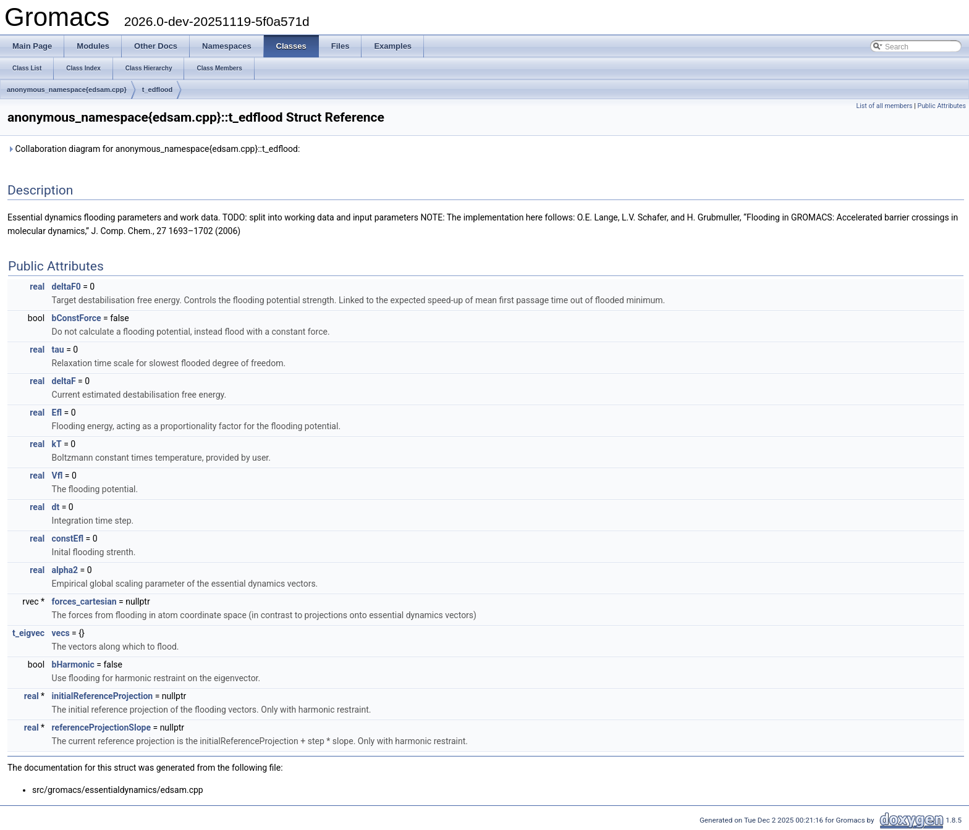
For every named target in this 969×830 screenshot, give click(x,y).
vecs (61, 633)
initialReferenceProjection (102, 696)
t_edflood (157, 89)
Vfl (57, 475)
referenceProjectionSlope (101, 727)
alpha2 (65, 570)
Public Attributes (941, 106)
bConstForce (76, 318)
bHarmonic (73, 664)
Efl (57, 412)
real (37, 286)
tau (58, 349)
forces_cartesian (84, 601)
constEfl (67, 538)
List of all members (884, 106)
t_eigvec (28, 633)
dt (56, 507)
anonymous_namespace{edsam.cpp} (67, 89)
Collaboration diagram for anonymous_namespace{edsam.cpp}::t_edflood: (153, 149)
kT (57, 444)
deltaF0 (66, 286)
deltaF (64, 381)
